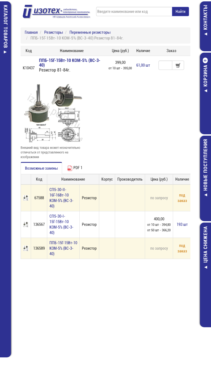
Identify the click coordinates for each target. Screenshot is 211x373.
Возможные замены (41, 168)
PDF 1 (74, 168)
